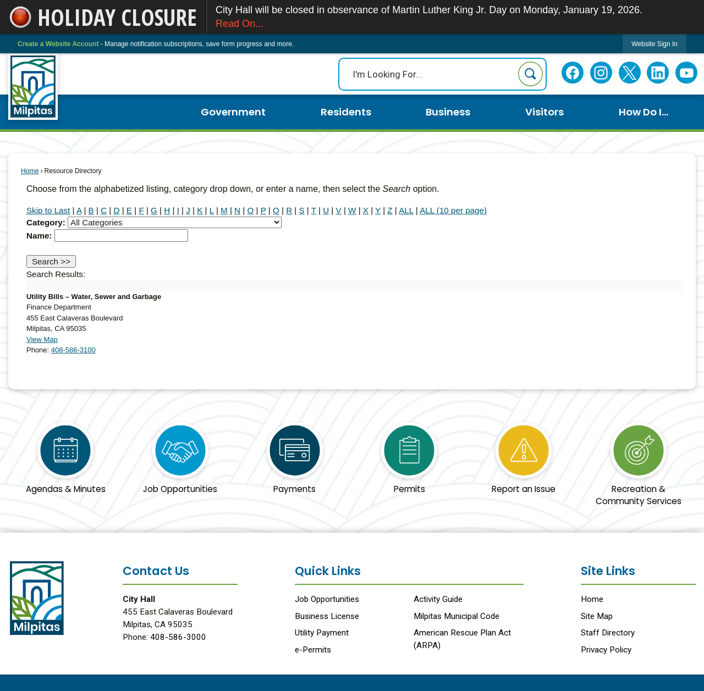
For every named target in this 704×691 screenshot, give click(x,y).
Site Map (597, 616)
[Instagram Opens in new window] (601, 73)
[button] (530, 74)
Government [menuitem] (233, 112)
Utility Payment (322, 633)
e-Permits (313, 650)
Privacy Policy (606, 650)
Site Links (608, 571)
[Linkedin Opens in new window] (658, 73)
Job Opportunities (327, 599)
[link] (654, 43)
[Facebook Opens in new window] (573, 73)
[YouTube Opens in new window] (687, 73)
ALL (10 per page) (453, 210)
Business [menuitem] (448, 112)
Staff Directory (608, 633)
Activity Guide (438, 599)
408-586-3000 (178, 637)
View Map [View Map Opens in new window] (42, 339)
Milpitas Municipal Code (456, 616)
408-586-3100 (73, 350)
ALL (406, 210)
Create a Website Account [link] (58, 44)
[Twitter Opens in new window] (629, 73)
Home (29, 171)
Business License (327, 616)
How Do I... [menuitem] (643, 112)
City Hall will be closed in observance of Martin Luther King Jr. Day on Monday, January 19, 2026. (455, 17)
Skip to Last (48, 210)
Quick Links (328, 571)
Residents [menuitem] (346, 112)
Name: (39, 235)
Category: (45, 222)
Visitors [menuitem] (544, 112)
